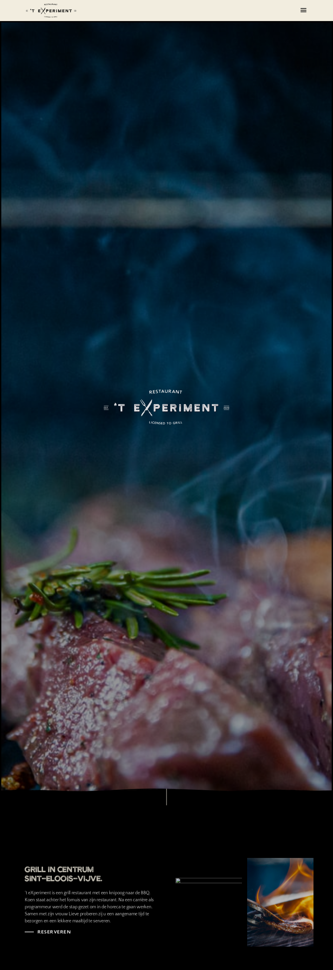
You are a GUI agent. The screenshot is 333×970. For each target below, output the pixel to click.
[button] (303, 10)
